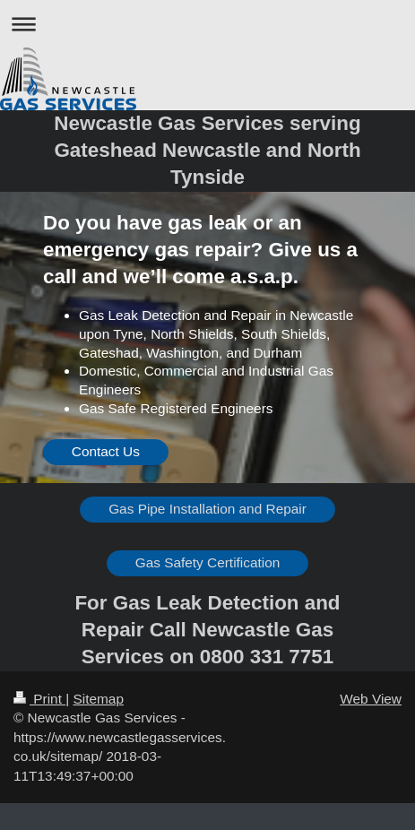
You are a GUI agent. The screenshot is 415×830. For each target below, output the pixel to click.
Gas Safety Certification (208, 562)
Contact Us (106, 451)
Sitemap (98, 698)
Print (39, 698)
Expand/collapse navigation (207, 23)
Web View (371, 698)
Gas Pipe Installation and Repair (207, 508)
